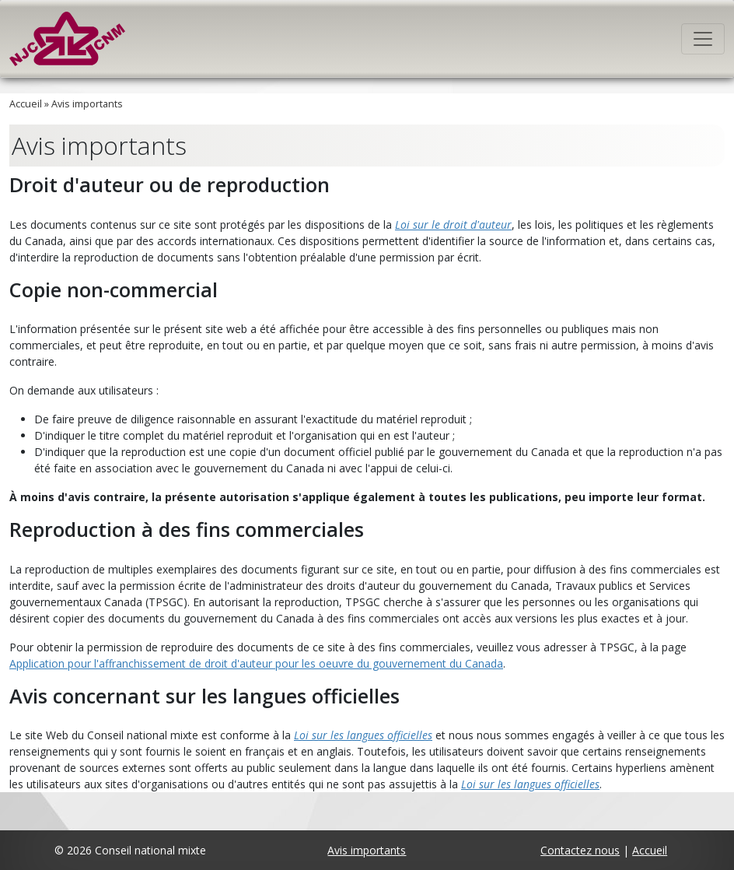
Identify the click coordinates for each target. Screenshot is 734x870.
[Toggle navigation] (703, 38)
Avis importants (87, 104)
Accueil (25, 104)
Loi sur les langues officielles (363, 735)
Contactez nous (580, 850)
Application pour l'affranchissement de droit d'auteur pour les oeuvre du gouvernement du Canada (256, 663)
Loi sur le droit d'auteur (453, 224)
